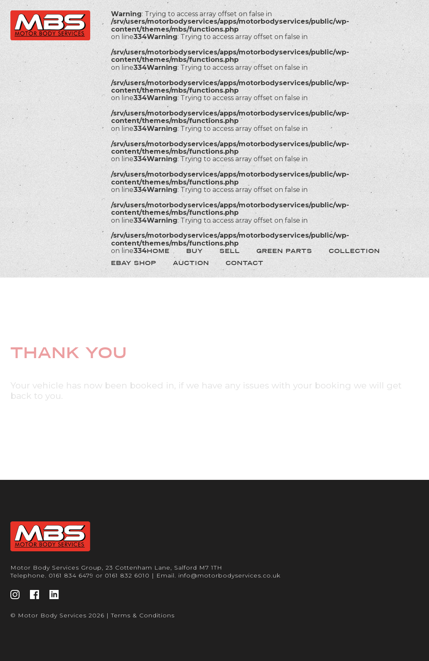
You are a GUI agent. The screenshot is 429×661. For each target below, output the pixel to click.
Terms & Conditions (143, 615)
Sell (229, 251)
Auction (191, 263)
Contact (245, 263)
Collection (354, 251)
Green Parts (284, 251)
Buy (194, 251)
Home (158, 251)
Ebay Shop (133, 263)
